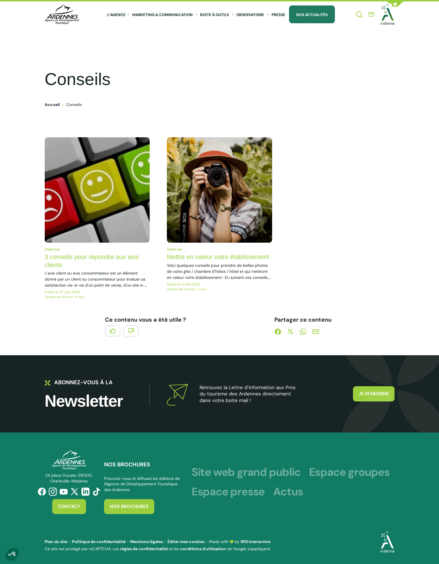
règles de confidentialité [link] (144, 548)
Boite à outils (214, 14)
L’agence (116, 14)
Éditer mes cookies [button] (185, 541)
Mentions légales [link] (146, 541)
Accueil (52, 104)
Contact (69, 506)
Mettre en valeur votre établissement (218, 256)
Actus (288, 491)
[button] (395, 4)
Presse (278, 14)
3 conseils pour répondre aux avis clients (92, 261)
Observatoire (250, 14)
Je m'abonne (374, 394)
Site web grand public (246, 472)
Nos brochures (129, 506)
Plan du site (56, 541)
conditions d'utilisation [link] (203, 548)
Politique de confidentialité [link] (99, 541)
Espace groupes (349, 472)
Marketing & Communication (162, 14)
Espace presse (228, 491)
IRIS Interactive (255, 541)
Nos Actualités (312, 14)
